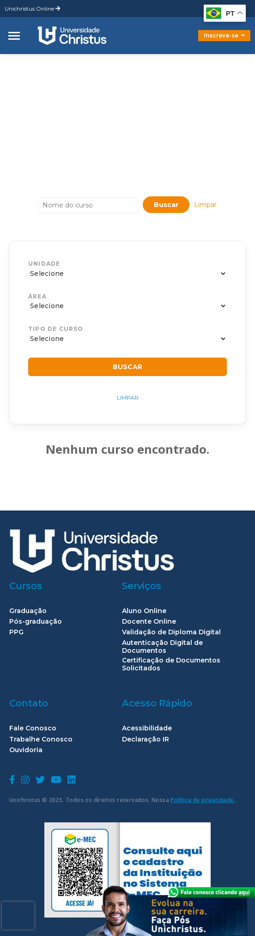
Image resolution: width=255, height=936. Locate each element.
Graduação (28, 611)
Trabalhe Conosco (41, 739)
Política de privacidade (202, 800)
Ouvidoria (25, 750)
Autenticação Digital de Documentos (162, 647)
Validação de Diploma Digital (171, 632)
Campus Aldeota (74, 61)
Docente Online (149, 622)
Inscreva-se (224, 35)
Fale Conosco (32, 728)
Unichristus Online (33, 8)
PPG (16, 632)
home (19, 61)
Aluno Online (144, 611)
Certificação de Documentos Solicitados (171, 664)
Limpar (205, 205)
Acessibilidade (147, 728)
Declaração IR (145, 739)
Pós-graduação (35, 622)
